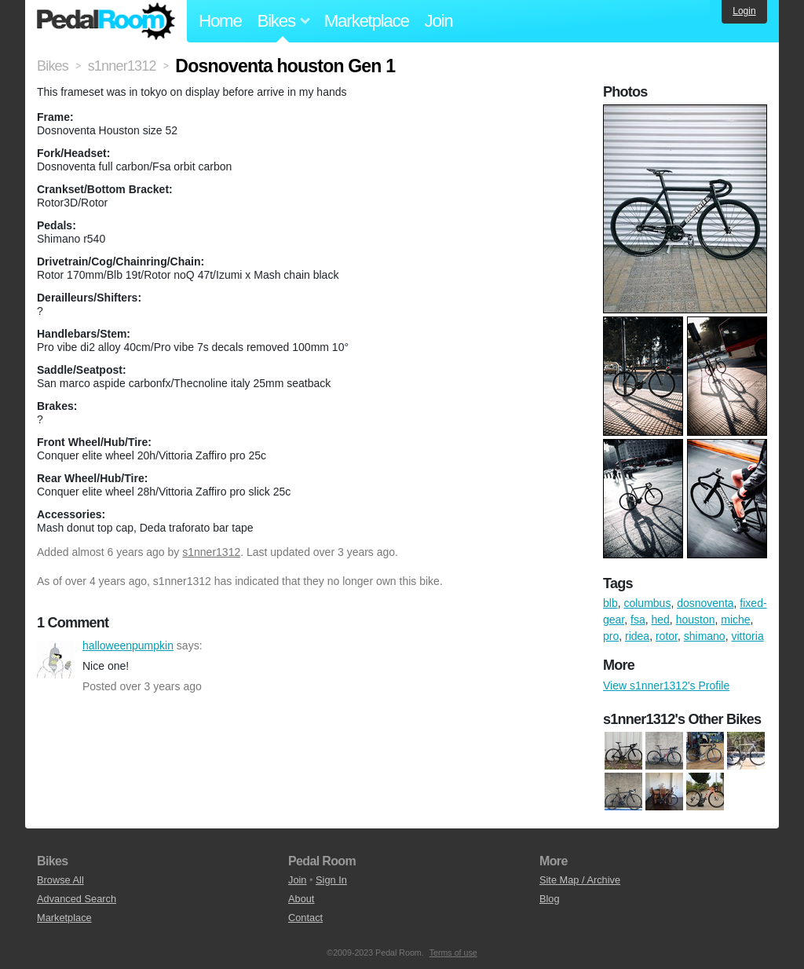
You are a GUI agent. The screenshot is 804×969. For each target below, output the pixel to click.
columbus (647, 603)
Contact (305, 917)
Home (220, 21)
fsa (637, 619)
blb (610, 603)
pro (611, 636)
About (301, 899)
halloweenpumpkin (56, 659)
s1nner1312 (211, 552)
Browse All (60, 880)
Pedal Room (106, 21)
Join (439, 21)
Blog (549, 899)
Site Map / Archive (579, 880)
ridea (637, 636)
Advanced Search (76, 899)
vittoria (747, 636)
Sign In (331, 880)
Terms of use (453, 952)
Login (744, 10)
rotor (667, 636)
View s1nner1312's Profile (666, 685)
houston (695, 619)
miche (735, 619)
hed (661, 619)
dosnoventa (705, 603)
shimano (704, 636)
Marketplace (366, 21)
